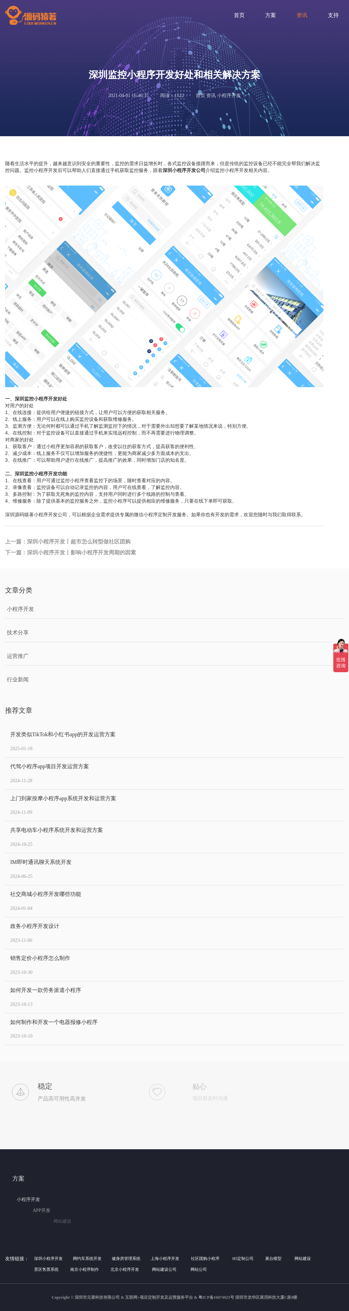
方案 (270, 15)
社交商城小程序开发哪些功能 (45, 894)
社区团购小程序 (205, 1258)
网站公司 (199, 1269)
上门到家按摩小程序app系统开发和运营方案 (63, 798)
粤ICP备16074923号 (216, 1297)
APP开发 (68, 1210)
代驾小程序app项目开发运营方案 (49, 766)
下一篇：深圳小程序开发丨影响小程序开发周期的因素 (70, 552)
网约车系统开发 (87, 1258)
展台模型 (273, 1258)
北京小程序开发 (124, 1269)
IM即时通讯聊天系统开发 (41, 862)
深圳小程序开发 (48, 1258)
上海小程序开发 (165, 1258)
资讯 (302, 15)
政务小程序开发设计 (34, 926)
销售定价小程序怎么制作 (40, 958)
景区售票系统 (46, 1269)
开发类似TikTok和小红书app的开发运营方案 (63, 734)
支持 (333, 15)
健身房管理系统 (126, 1258)
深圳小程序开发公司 (184, 170)
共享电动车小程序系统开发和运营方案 (56, 830)
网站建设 (302, 1258)
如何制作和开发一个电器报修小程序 (53, 1022)
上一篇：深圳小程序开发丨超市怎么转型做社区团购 (68, 541)
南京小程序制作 (84, 1269)
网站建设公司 (164, 1269)
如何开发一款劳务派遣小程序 (45, 990)
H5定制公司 (243, 1258)
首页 (239, 15)
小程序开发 (55, 1199)
